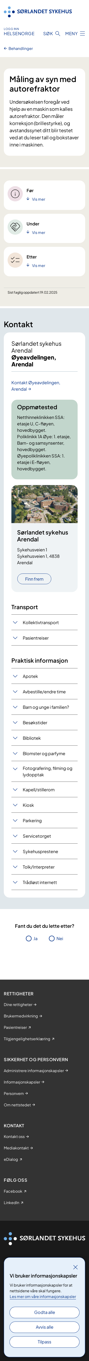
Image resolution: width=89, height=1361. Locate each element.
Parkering (32, 820)
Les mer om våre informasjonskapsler (43, 1296)
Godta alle (44, 1312)
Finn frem (34, 579)
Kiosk (28, 805)
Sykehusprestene (40, 851)
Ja (35, 938)
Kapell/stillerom (39, 789)
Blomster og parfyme (44, 753)
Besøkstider (35, 722)
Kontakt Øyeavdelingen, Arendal (35, 386)
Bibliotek (32, 738)
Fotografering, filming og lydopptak (47, 771)
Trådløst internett (40, 882)
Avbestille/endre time (44, 691)
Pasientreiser (36, 638)
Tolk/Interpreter (39, 867)
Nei (59, 938)
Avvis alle (44, 1327)
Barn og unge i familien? (46, 707)
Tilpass (44, 1341)
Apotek (30, 676)
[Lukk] (75, 1267)
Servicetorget (37, 836)
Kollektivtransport (41, 622)
